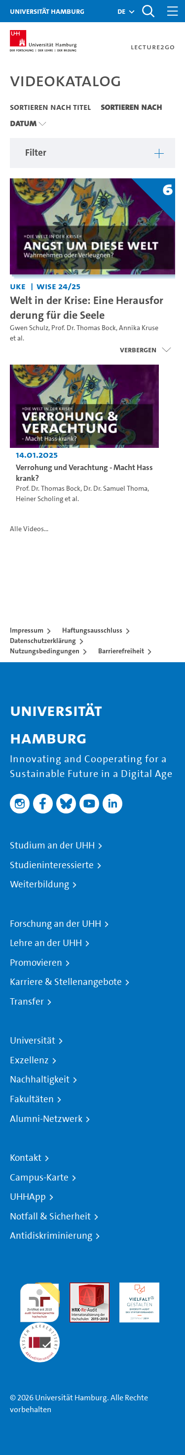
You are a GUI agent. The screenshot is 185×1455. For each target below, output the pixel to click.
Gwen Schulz (29, 328)
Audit (79, 1288)
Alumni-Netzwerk (46, 1119)
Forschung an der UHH (55, 923)
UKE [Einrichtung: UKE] (18, 286)
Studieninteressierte (52, 865)
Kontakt (25, 1157)
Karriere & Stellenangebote (66, 982)
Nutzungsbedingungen (44, 651)
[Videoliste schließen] (145, 349)
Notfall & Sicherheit (50, 1216)
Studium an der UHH (52, 845)
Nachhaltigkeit (40, 1079)
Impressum (26, 630)
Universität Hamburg (47, 11)
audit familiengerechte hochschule (40, 1300)
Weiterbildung (39, 884)
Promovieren (36, 962)
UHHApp (28, 1196)
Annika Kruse (138, 328)
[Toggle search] (148, 11)
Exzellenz (29, 1060)
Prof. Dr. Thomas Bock (83, 328)
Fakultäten (32, 1099)
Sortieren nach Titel (50, 107)
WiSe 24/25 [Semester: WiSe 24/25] (58, 286)
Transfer (27, 1001)
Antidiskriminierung (51, 1235)
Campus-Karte (39, 1177)
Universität (32, 1040)
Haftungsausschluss (92, 630)
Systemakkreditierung (40, 1328)
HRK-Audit (136, 1288)
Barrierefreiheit (121, 651)
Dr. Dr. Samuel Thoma (115, 488)
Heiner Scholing (39, 499)
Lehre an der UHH (46, 943)
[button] (121, 11)
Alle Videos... (29, 529)
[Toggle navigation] (172, 11)
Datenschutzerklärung (43, 640)
